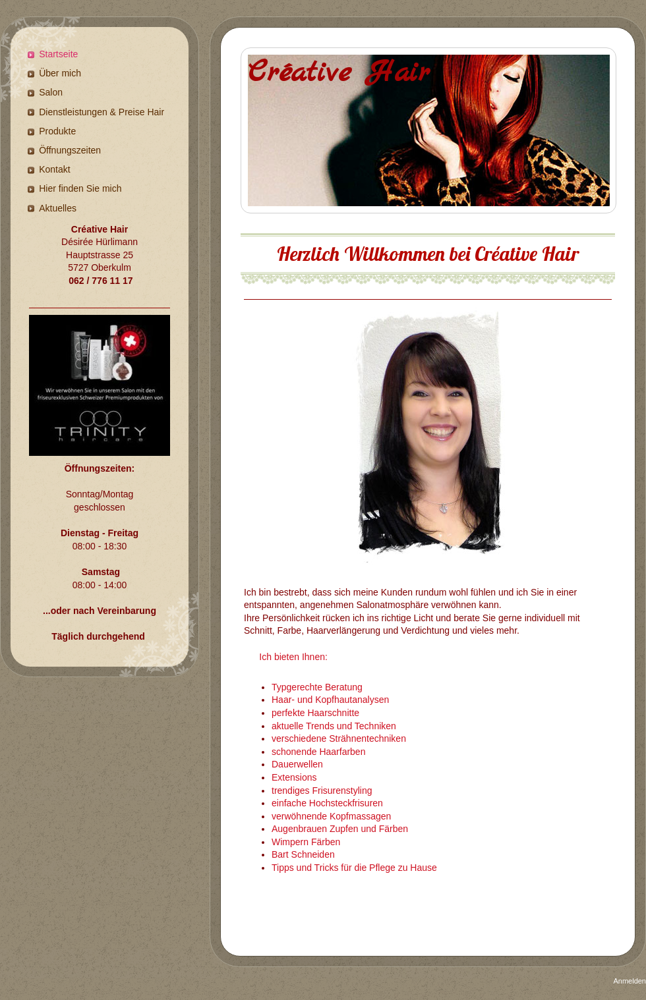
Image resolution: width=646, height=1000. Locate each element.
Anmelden (629, 981)
